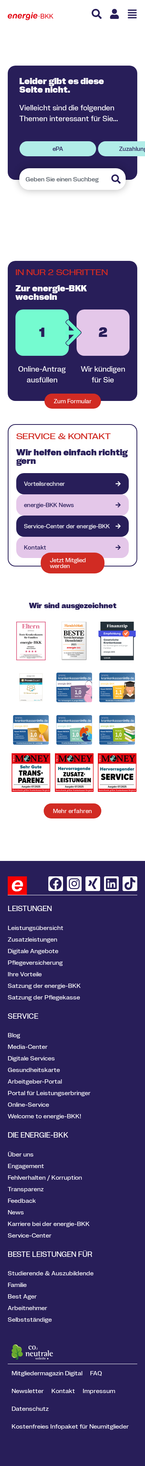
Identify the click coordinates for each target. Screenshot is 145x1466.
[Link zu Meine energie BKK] (114, 14)
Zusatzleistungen (32, 939)
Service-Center (29, 1235)
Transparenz (26, 1189)
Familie (17, 1284)
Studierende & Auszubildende (51, 1273)
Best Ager (22, 1296)
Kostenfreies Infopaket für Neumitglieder (70, 1426)
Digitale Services (31, 1058)
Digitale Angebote (33, 951)
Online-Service (28, 1104)
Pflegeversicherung (35, 962)
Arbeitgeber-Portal (35, 1081)
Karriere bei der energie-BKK (49, 1223)
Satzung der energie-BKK (44, 985)
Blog (14, 1035)
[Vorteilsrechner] (72, 483)
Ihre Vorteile (25, 974)
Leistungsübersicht (35, 927)
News (16, 1212)
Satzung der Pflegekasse (44, 997)
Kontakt (63, 1391)
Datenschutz (30, 1408)
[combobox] (64, 179)
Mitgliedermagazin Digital (47, 1373)
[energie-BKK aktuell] (72, 505)
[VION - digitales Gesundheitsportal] (72, 526)
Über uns (21, 1154)
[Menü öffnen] (132, 14)
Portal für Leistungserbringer (49, 1093)
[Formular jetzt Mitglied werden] (73, 563)
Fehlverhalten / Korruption (45, 1177)
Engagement (26, 1166)
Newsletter (28, 1391)
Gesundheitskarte (34, 1069)
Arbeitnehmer (27, 1308)
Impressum (99, 1391)
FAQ (96, 1373)
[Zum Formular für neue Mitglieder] (72, 401)
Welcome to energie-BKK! (44, 1116)
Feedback (22, 1200)
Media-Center (28, 1046)
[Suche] (97, 14)
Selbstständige (30, 1319)
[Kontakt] (72, 547)
